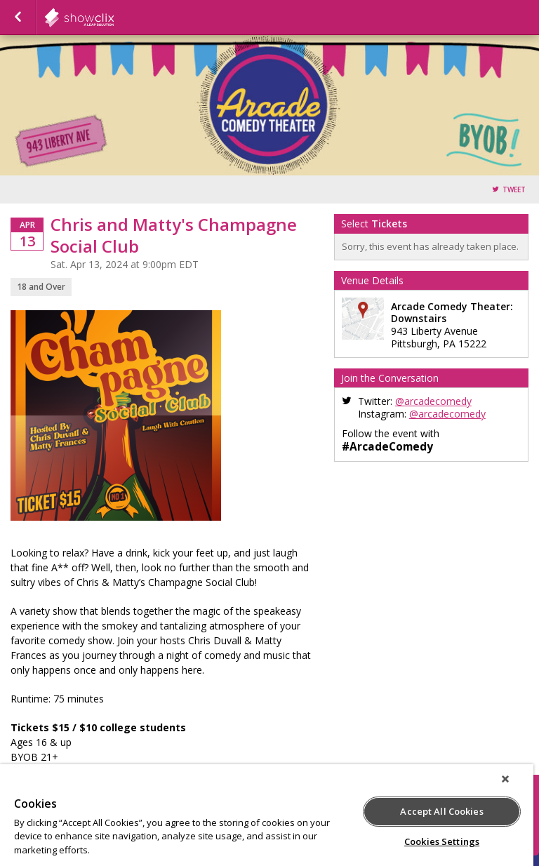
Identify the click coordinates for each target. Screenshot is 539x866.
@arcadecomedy (433, 401)
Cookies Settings (441, 841)
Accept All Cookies (441, 811)
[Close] (505, 779)
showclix (114, 17)
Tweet (514, 189)
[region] (266, 815)
